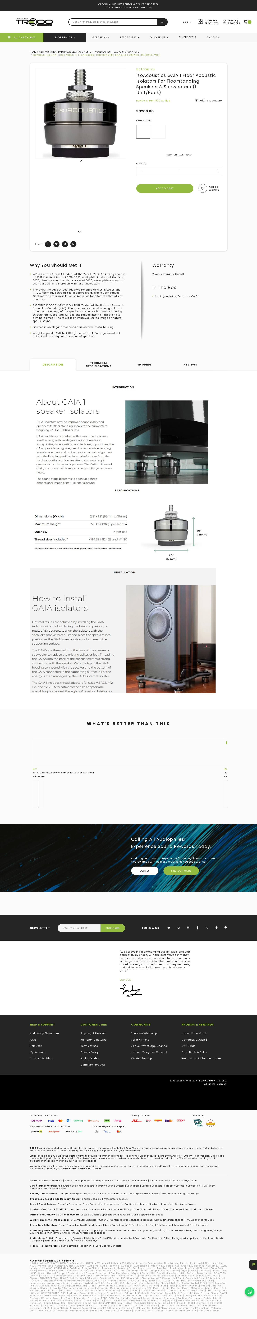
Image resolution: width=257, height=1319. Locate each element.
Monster (175, 1288)
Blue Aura (162, 1268)
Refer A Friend (140, 1039)
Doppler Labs (71, 1275)
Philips (195, 1293)
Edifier (191, 1275)
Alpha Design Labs (151, 1263)
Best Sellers (128, 37)
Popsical (64, 1295)
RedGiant (66, 1298)
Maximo (81, 1288)
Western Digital (47, 1310)
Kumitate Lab (78, 1285)
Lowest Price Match (194, 1033)
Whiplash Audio (95, 1310)
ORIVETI (45, 1293)
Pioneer (205, 1293)
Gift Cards (188, 1046)
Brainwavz (73, 1270)
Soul (63, 1303)
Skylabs (171, 1300)
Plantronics (36, 1295)
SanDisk (182, 1298)
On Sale (211, 37)
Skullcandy (142, 1300)
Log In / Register (234, 22)
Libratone (152, 1285)
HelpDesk (36, 1046)
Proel (105, 1295)
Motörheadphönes (202, 1288)
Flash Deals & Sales (194, 1052)
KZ (89, 1285)
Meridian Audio (119, 1288)
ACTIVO (64, 1263)
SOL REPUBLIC (214, 1300)
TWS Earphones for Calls (199, 1219)
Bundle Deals (187, 37)
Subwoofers (193, 1185)
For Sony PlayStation (185, 1180)
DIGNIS (44, 1275)
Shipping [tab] (144, 365)
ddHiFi (181, 1273)
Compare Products (211, 22)
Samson (157, 1298)
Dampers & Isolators (126, 51)
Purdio (139, 1295)
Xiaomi (160, 1310)
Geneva (34, 1280)
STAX (129, 1303)
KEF (35, 769)
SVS (173, 1303)
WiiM (119, 1310)
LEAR (94, 1285)
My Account (38, 1052)
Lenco (122, 1285)
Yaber (169, 1310)
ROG (111, 1298)
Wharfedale (77, 1310)
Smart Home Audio (55, 1188)
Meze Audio (136, 1288)
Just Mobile (162, 1283)
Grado (44, 1280)
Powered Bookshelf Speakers (77, 1185)
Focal (181, 1278)
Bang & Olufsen (91, 1268)
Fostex (202, 1278)
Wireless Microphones (126, 1209)
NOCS (94, 1290)
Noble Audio (82, 1290)
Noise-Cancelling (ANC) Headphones (81, 1225)
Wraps (128, 1310)
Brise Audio (87, 1270)
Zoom (216, 1310)
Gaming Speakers (102, 1180)
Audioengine (141, 1265)
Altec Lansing (172, 1263)
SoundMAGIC (107, 1303)
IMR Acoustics (196, 1280)
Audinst (80, 1265)
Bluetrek (204, 1268)
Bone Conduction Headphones (101, 1204)
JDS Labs (125, 1283)
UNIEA (46, 1308)
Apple (185, 1263)
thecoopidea (76, 1305)
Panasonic (98, 1293)
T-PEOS (189, 1303)
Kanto (194, 1283)
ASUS (33, 1265)
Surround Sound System (110, 1185)
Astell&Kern (204, 1263)
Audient (70, 1265)
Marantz (34, 1288)
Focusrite (191, 1278)
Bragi (62, 1270)
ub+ (197, 1305)
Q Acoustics (152, 1295)
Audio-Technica (109, 1265)
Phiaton (185, 1293)
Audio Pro (92, 1265)
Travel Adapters (199, 1225)
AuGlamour (212, 1265)
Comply (61, 1273)
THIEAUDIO (91, 1305)
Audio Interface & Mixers (98, 1209)
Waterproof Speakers (116, 1198)
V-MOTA (120, 1308)
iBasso (153, 1280)
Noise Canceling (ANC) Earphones (124, 1225)
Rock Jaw (93, 1298)
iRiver (209, 1280)
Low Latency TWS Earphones (131, 1180)
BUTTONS (119, 1270)
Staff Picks (99, 37)
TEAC (51, 1305)
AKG (122, 1263)
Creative (115, 1273)
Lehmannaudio (108, 1285)
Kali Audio (183, 1283)
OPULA (209, 1290)
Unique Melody (59, 1308)
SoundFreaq (90, 1303)
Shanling (68, 1300)
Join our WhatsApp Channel (149, 1046)
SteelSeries (140, 1303)
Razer (56, 1298)
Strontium (154, 1303)
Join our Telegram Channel (149, 1052)
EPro (62, 1278)
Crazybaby (102, 1273)
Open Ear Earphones (69, 1204)
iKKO (183, 1280)
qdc (163, 1295)
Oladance (171, 1290)
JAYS (97, 1283)
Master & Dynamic (64, 1288)
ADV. (97, 1263)
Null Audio (158, 1290)
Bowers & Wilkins (47, 1270)
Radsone (35, 1298)
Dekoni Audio (204, 1273)
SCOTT (43, 1300)
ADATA (89, 1263)
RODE (104, 1298)
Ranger (46, 1298)
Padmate (72, 1293)
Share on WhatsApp (144, 1033)
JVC (173, 1283)
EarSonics (145, 1275)
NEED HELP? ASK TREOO (179, 154)
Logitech (182, 1285)
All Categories (25, 37)
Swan (180, 1303)
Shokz (79, 1300)
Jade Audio (62, 1283)
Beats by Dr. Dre (127, 1268)
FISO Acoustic (168, 1278)
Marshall (46, 1288)
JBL (116, 1283)
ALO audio (132, 1263)
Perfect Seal (172, 1293)
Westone (63, 1310)
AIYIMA (114, 1263)
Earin (122, 1275)
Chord (215, 1270)
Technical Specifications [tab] (98, 364)
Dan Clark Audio (166, 1273)
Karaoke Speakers (151, 1185)
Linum (163, 1285)
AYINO (57, 1268)
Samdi (146, 1298)
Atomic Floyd (45, 1265)
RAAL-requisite (212, 1295)
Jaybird (88, 1283)
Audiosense (197, 1265)
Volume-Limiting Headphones (76, 1245)
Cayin (184, 1270)
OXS (63, 1293)
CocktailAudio (46, 1273)
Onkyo (193, 1290)
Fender (115, 1278)
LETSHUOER (134, 1285)
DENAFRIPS (220, 1273)
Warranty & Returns (94, 1039)
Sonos (48, 1303)
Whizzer (110, 1310)
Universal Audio (79, 1308)
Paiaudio (85, 1293)
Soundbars (133, 1185)
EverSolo (105, 1278)
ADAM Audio (77, 1263)
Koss (53, 1285)
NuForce (145, 1290)
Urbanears (96, 1308)
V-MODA (109, 1308)
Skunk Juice (158, 1300)
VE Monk (162, 1308)
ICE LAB (163, 1280)
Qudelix (178, 1295)
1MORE (47, 1263)
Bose (33, 1270)
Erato (70, 1278)
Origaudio (221, 1290)
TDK (45, 1305)
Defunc (191, 1273)
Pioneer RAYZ (218, 1293)
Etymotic (80, 1278)
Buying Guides (90, 1058)
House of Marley (138, 1280)
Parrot (110, 1293)
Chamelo (204, 1270)
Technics (61, 1305)
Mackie (204, 1285)
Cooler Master (76, 1273)
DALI (152, 1273)
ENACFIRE (45, 1278)
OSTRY (55, 1293)
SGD (185, 22)
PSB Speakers (117, 1295)
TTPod (170, 1305)
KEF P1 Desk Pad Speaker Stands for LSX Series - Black (63, 772)
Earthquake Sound (164, 1275)
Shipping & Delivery (93, 1033)
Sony (56, 1303)
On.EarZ (183, 1290)
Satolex (208, 1298)
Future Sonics (215, 1278)
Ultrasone (35, 1308)
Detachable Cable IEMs (98, 1238)
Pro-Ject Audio (91, 1295)
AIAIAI (105, 1263)
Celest (193, 1270)
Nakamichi (66, 1290)
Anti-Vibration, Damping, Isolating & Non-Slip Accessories (75, 51)
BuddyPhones (104, 1270)
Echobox (181, 1275)
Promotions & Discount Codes (201, 1058)
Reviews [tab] (190, 365)
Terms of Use (89, 1046)
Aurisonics (37, 1268)
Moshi (185, 1288)
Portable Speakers (91, 1198)
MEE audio (102, 1288)
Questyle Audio (193, 1295)
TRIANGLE (152, 1305)
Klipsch (44, 1285)
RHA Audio (80, 1298)
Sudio (165, 1303)
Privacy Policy (90, 1052)
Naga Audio (43, 1290)
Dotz (83, 1275)
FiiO (123, 1278)
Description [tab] (53, 365)
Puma (130, 1295)
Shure (108, 1300)
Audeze (59, 1265)
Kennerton (220, 1283)
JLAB (134, 1283)
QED (170, 1295)
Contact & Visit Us (42, 1058)
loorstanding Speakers (70, 1238)
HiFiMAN (112, 1280)
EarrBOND (132, 1275)
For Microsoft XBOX (160, 1180)
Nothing (125, 1290)
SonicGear (36, 1303)
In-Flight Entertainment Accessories (167, 1225)
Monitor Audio (161, 1288)
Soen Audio (198, 1300)
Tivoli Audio (116, 1305)
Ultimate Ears (209, 1305)
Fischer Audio (150, 1278)
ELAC (216, 1275)
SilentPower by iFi (124, 1300)
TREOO (128, 1305)
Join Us (145, 870)
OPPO (202, 1290)
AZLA (65, 1268)
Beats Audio (109, 1268)
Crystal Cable (140, 1273)
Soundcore (74, 1303)
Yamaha (180, 1310)
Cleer (224, 1270)
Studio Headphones (201, 1209)
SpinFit (121, 1303)
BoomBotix (217, 1268)
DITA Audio (56, 1275)
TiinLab (103, 1305)
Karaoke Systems (174, 1185)
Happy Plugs (57, 1280)
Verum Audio (176, 1308)
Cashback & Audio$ (194, 1039)
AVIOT (48, 1268)
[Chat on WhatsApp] (249, 1291)
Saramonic (195, 1298)
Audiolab (167, 1265)
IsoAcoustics (145, 69)
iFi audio (174, 1280)
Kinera (34, 1285)
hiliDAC (123, 1280)
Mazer (91, 1288)
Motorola (219, 1288)
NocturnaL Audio (109, 1290)
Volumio (216, 1308)
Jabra (50, 1283)
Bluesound (191, 1268)
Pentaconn (157, 1293)
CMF (33, 1273)
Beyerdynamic (146, 1268)
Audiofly (156, 1265)
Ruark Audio (123, 1298)
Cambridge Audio (137, 1270)
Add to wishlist (214, 188)
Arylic (193, 1263)
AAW (55, 1263)
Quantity (141, 163)
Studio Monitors (179, 1209)
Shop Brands (63, 37)
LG (143, 1285)
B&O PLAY (75, 1268)
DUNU (91, 1275)
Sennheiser (54, 1300)
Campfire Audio (158, 1270)
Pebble (119, 1293)
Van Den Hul (149, 1308)
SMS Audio (184, 1300)
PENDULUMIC (142, 1293)
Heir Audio (93, 1280)
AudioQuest (182, 1265)
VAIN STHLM (133, 1308)
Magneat (216, 1285)
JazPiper (107, 1283)
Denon (35, 1275)
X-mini (150, 1310)
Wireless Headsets (52, 1180)
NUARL (135, 1290)
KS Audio (63, 1285)
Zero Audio (205, 1310)
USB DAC (103, 1219)
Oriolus (35, 1293)
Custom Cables (123, 1238)
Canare (174, 1270)
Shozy (100, 1300)
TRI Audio (139, 1305)
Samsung (170, 1298)
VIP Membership (141, 1058)
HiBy (103, 1280)
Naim (55, 1290)
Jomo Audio (146, 1283)
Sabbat (136, 1298)
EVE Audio (92, 1278)
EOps (55, 1278)
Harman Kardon (76, 1280)
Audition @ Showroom (44, 1033)
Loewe (172, 1285)
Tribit (162, 1305)
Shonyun (89, 1300)
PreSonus (76, 1295)
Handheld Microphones (154, 1209)
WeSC (33, 1310)
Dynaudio (102, 1275)
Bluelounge (176, 1268)
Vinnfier (190, 1308)
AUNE (224, 1265)
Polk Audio (51, 1295)
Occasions (157, 37)
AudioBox (126, 1265)
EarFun (113, 1275)
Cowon (90, 1273)
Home (33, 51)
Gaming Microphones (77, 1180)
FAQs (33, 1039)
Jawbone (76, 1283)
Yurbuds (192, 1310)
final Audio (133, 1278)
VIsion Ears (202, 1308)
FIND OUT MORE (181, 870)
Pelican (129, 1293)
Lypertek (194, 1285)
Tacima (200, 1303)
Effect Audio (204, 1275)
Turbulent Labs (184, 1305)
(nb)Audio (36, 1263)
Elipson (34, 1278)
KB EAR (203, 1283)
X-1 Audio (139, 1310)
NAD (32, 1290)
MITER (148, 1288)
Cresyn (126, 1273)
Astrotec (218, 1263)
